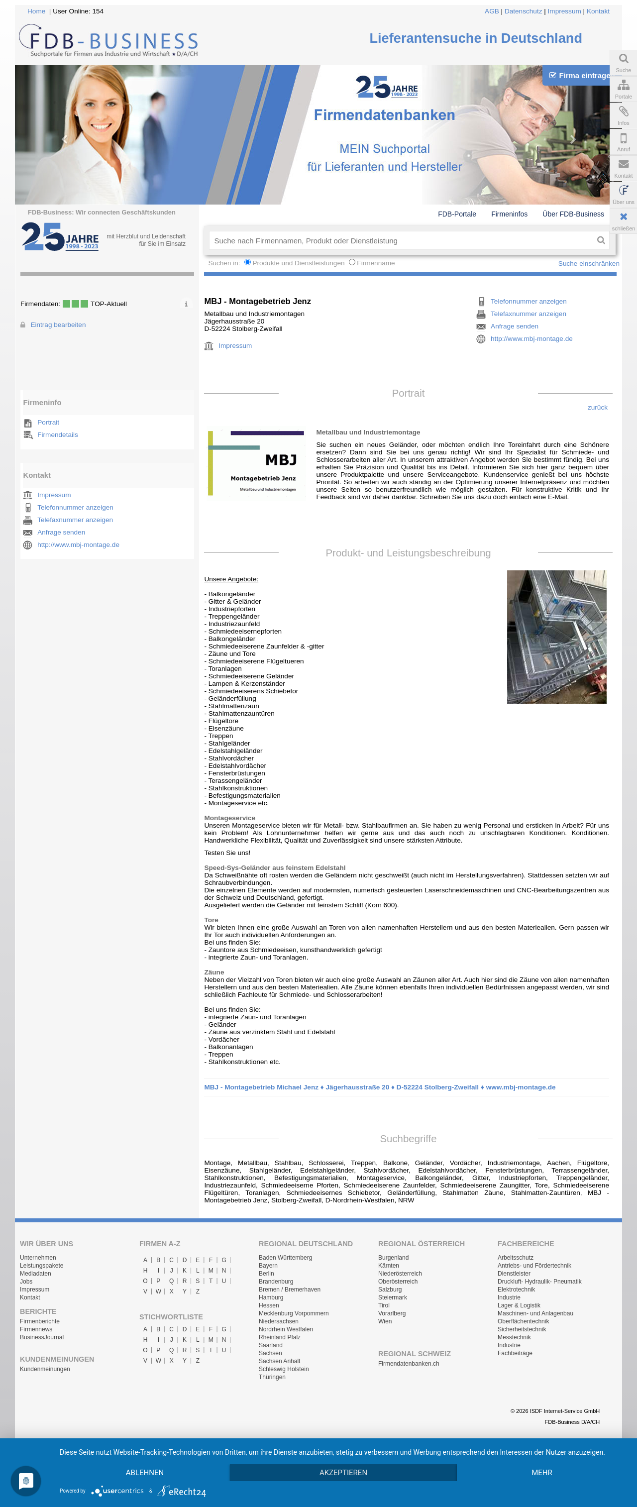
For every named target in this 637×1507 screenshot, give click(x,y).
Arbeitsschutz (515, 1257)
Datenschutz (523, 11)
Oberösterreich (398, 1281)
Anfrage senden (61, 532)
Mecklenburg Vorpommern (294, 1313)
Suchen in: (225, 263)
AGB (492, 11)
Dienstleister (514, 1273)
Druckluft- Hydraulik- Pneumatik (540, 1281)
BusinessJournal (42, 1337)
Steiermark (392, 1297)
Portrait (48, 422)
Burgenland (393, 1257)
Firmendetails (57, 434)
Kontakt (598, 11)
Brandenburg (276, 1281)
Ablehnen (145, 1472)
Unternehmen (38, 1257)
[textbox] (401, 240)
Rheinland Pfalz (280, 1337)
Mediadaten (35, 1273)
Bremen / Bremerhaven (289, 1289)
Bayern (268, 1265)
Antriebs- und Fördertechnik (534, 1265)
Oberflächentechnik (523, 1321)
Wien (385, 1321)
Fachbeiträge (515, 1353)
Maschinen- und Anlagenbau (535, 1313)
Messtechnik (514, 1337)
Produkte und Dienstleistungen (298, 263)
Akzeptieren (343, 1472)
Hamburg (271, 1297)
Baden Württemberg (285, 1257)
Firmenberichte (40, 1321)
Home (36, 11)
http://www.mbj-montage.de (78, 544)
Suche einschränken (589, 263)
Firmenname (376, 263)
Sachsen (270, 1353)
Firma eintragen (582, 75)
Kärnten (388, 1265)
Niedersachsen (279, 1321)
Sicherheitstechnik (522, 1329)
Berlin (266, 1273)
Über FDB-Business (573, 214)
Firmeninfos (509, 214)
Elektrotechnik (516, 1289)
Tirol (384, 1305)
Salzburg (390, 1289)
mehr (541, 1472)
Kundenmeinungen (45, 1369)
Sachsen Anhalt (279, 1361)
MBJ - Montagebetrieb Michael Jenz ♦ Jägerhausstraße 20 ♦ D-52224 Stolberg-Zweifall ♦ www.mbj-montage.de (379, 1087)
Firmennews (36, 1329)
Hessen (269, 1305)
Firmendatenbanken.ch (408, 1363)
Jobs (26, 1281)
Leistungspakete (41, 1265)
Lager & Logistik (519, 1305)
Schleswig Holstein (284, 1369)
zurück (598, 407)
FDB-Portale (457, 214)
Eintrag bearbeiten (58, 324)
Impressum (564, 11)
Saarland (271, 1345)
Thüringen (272, 1377)
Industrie (509, 1297)
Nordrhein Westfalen (286, 1329)
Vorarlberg (392, 1313)
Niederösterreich (400, 1273)
